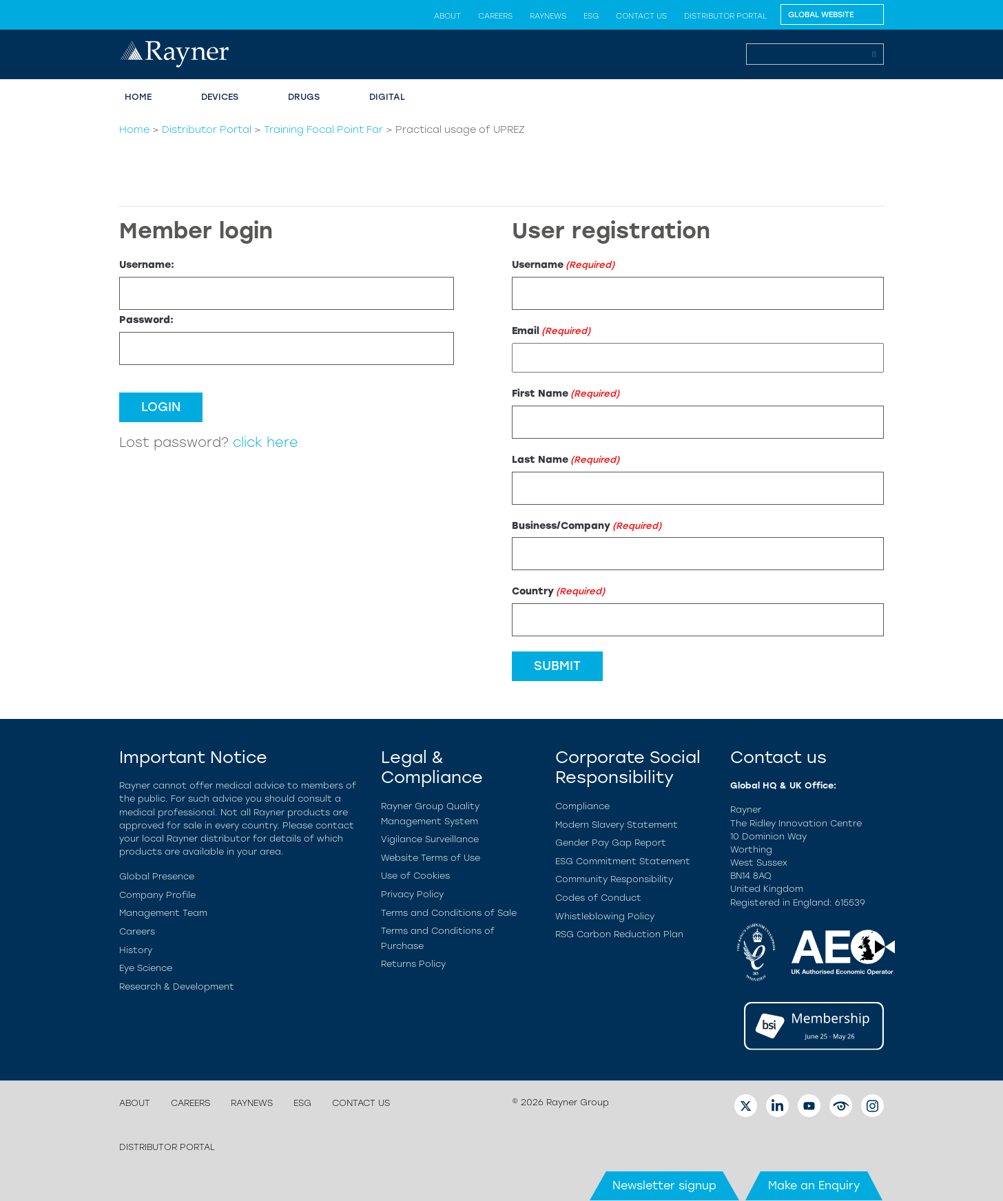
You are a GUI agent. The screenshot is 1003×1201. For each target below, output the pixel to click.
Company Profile (157, 895)
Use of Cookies (415, 875)
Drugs (304, 97)
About (447, 16)
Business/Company (586, 525)
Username (563, 264)
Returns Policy (413, 964)
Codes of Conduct (598, 897)
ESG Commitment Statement (622, 861)
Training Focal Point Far (323, 129)
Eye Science (145, 968)
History (135, 950)
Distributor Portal (725, 16)
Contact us (641, 16)
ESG (591, 16)
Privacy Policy (412, 894)
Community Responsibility (614, 879)
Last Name (565, 459)
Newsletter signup (664, 1185)
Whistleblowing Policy (604, 916)
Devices (219, 97)
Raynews (548, 16)
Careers (495, 16)
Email (551, 330)
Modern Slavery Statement (616, 824)
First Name (565, 393)
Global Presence (156, 876)
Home (138, 97)
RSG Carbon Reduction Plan (619, 934)
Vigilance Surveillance (430, 839)
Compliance (582, 806)
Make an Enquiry (814, 1185)
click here (265, 442)
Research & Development (176, 986)
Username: (146, 264)
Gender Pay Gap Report (610, 842)
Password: (146, 319)
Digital (387, 97)
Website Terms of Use (430, 858)
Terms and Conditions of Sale (449, 913)
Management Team (163, 913)
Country (558, 591)
